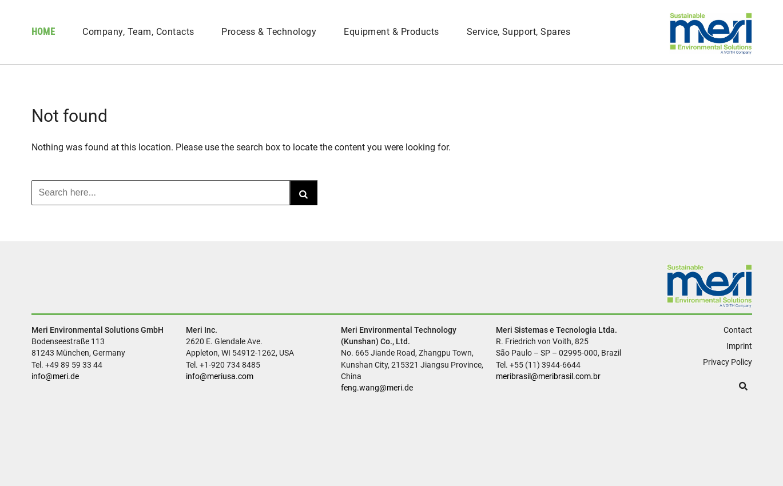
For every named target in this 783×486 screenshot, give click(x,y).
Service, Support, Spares (519, 31)
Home (43, 31)
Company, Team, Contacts (138, 31)
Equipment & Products (391, 31)
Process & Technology (268, 31)
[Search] (303, 192)
